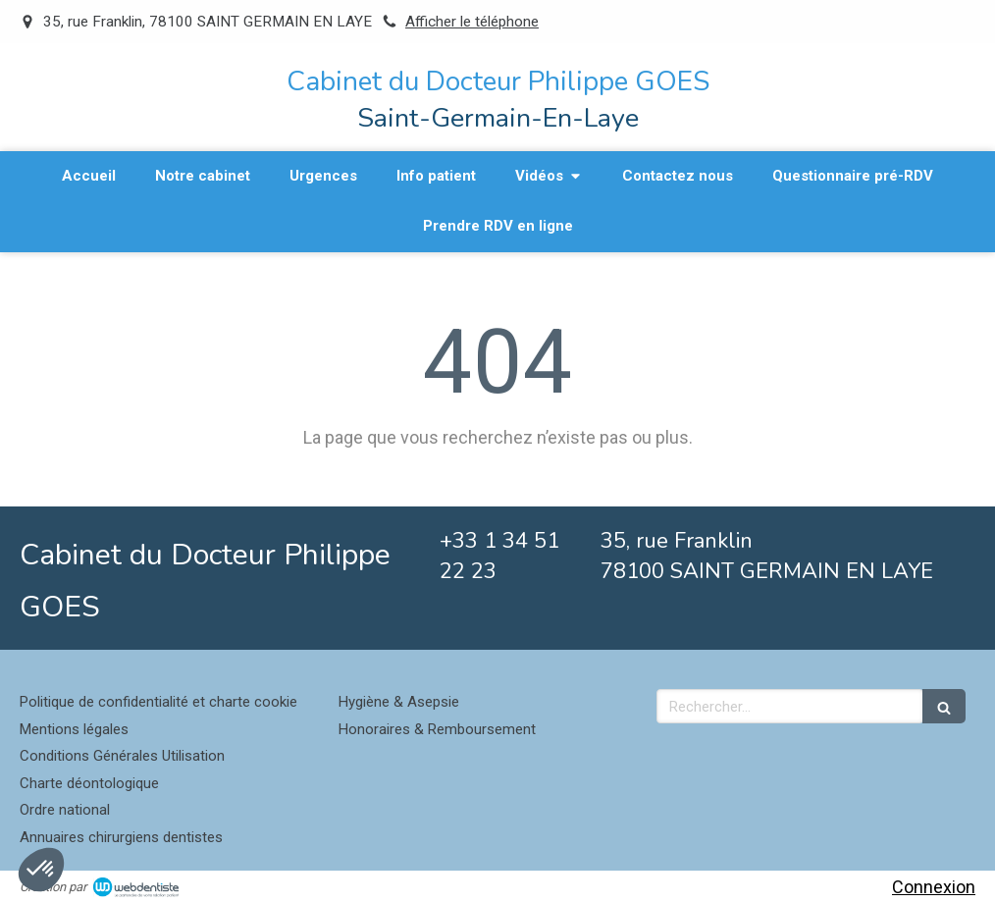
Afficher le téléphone (472, 21)
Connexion (933, 886)
